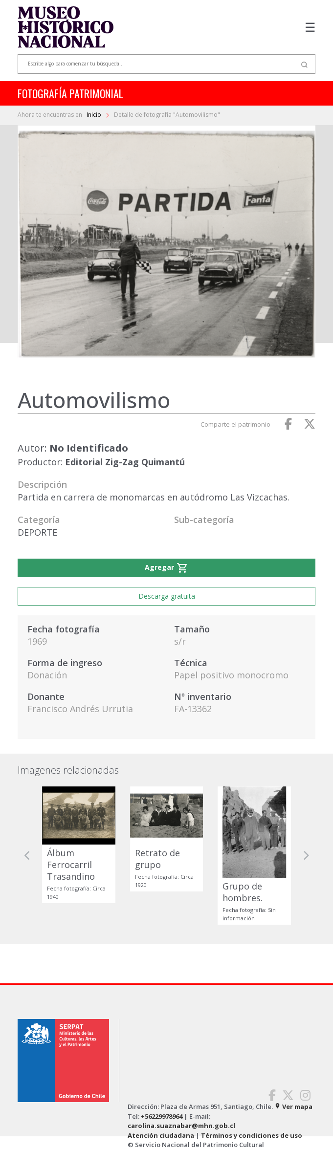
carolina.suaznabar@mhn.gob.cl (181, 1125)
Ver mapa (293, 1106)
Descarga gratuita (166, 596)
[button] (27, 855)
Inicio (95, 114)
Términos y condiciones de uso (251, 1135)
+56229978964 (161, 1116)
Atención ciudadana (161, 1135)
